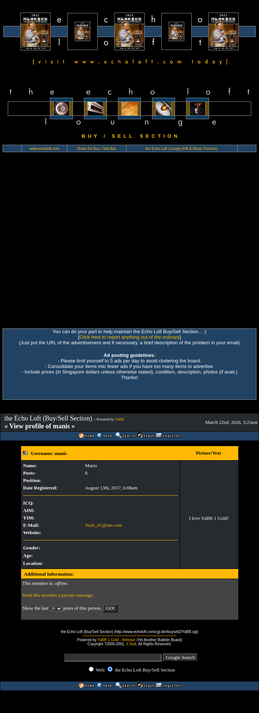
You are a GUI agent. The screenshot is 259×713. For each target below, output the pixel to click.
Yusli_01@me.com (103, 525)
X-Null (131, 644)
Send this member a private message (58, 595)
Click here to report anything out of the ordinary (130, 337)
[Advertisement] (81, 244)
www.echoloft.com (45, 149)
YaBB (119, 419)
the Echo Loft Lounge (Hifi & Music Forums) (181, 149)
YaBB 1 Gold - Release (116, 640)
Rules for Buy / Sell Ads (97, 149)
